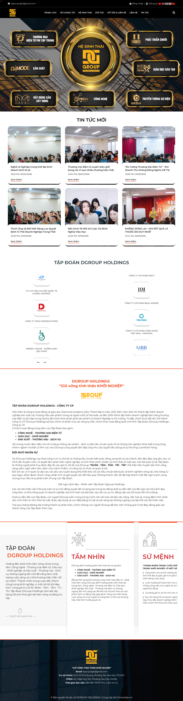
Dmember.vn (125, 697)
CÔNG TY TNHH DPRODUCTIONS (41, 329)
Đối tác (99, 12)
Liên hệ (133, 12)
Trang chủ (50, 12)
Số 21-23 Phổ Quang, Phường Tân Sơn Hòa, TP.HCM (91, 675)
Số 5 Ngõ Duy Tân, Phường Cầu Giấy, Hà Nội (91, 679)
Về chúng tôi (67, 12)
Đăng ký (151, 4)
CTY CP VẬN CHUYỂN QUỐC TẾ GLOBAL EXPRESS (41, 300)
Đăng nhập (136, 4)
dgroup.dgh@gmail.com (23, 3)
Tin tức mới (91, 120)
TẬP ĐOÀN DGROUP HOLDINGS (91, 262)
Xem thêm (16, 179)
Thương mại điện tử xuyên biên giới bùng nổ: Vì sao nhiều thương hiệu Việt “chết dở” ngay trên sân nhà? (91, 170)
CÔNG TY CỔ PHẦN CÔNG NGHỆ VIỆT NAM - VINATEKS (142, 339)
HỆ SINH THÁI (85, 12)
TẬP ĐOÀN (36, 552)
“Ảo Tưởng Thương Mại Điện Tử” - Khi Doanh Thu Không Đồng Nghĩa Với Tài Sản (147, 170)
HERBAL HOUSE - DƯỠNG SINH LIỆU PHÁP (41, 358)
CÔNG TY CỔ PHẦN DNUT (141, 283)
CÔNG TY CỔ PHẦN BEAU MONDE (142, 310)
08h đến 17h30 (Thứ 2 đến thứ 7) (91, 683)
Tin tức (145, 12)
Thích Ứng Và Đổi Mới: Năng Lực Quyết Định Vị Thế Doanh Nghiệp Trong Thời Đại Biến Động (33, 231)
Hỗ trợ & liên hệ (116, 12)
